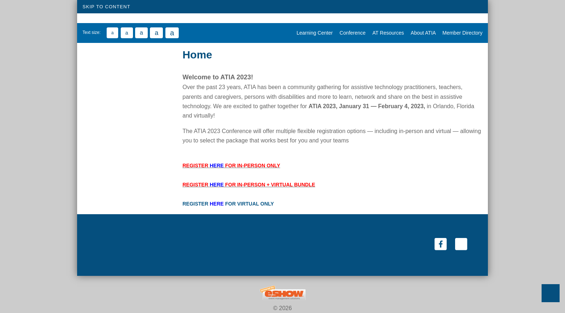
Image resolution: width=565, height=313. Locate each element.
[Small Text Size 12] (113, 32)
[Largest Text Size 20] (172, 32)
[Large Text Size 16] (141, 32)
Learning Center (312, 33)
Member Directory (459, 33)
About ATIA (421, 33)
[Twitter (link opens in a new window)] (461, 244)
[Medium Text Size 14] (127, 32)
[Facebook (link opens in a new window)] (441, 244)
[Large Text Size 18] (156, 32)
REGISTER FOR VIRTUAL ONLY (228, 204)
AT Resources (386, 33)
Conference (350, 33)
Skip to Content (106, 6)
